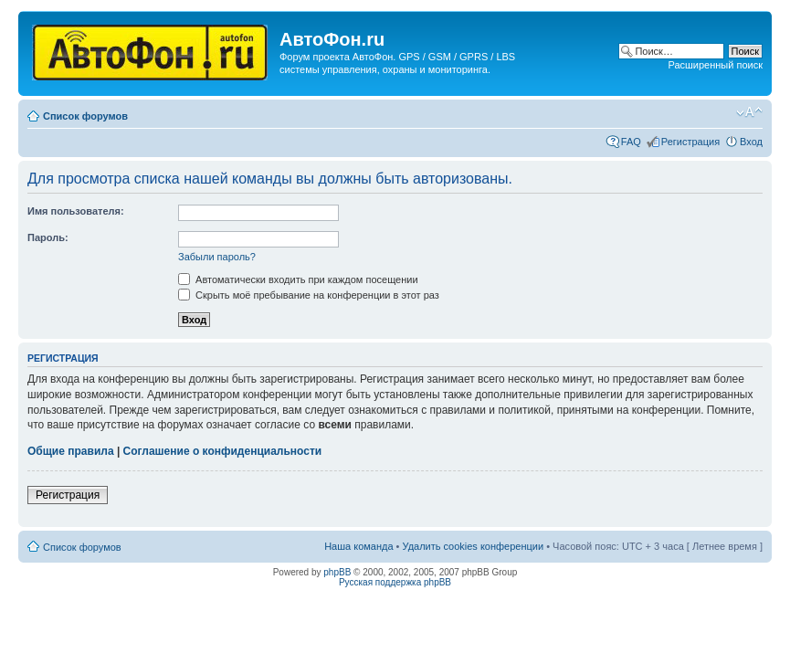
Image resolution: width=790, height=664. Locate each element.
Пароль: (47, 237)
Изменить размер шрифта (749, 112)
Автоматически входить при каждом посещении (298, 279)
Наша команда (358, 546)
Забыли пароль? (217, 256)
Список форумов (85, 116)
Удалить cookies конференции (473, 546)
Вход (751, 141)
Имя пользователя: (75, 211)
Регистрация (690, 141)
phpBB (337, 572)
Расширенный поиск (715, 64)
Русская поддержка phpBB (395, 582)
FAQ (631, 141)
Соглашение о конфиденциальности (222, 451)
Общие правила (70, 451)
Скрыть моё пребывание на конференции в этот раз (308, 295)
